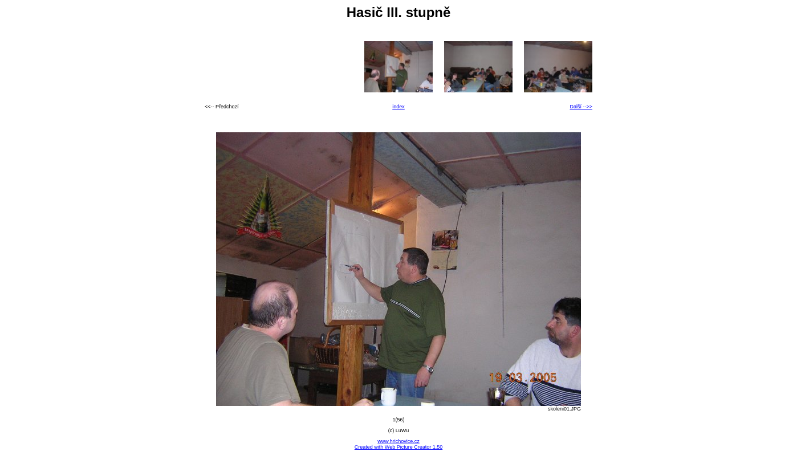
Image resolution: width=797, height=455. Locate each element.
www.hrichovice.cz (398, 441)
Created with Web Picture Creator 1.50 (398, 447)
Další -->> (581, 106)
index (398, 106)
